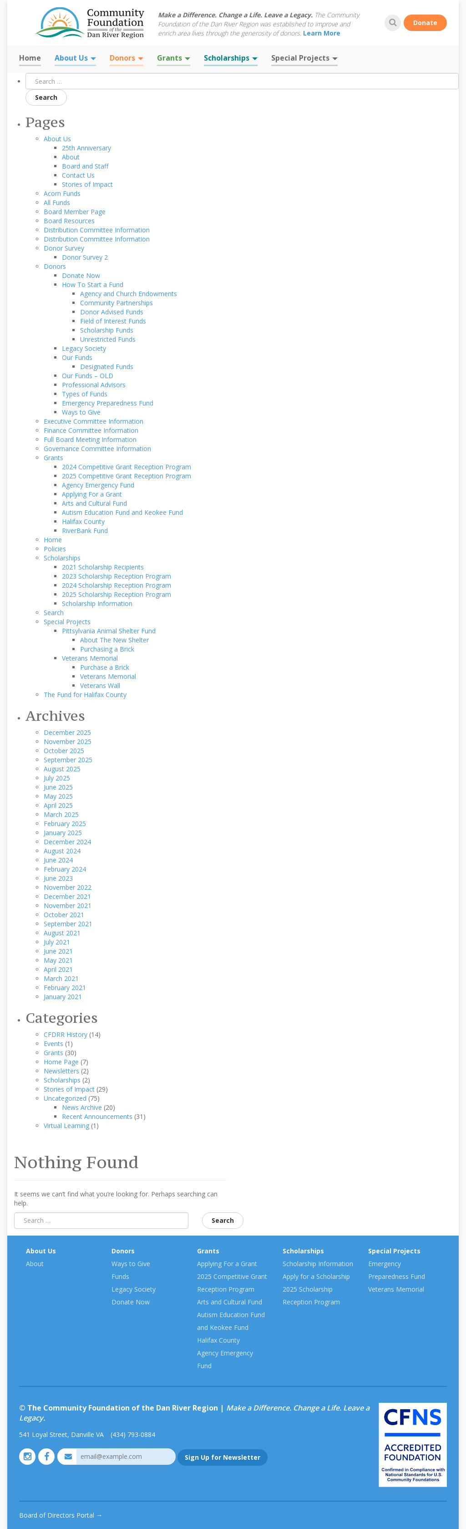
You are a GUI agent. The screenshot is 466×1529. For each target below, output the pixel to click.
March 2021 (61, 978)
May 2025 (58, 796)
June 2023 (58, 878)
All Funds (57, 202)
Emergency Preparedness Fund (107, 403)
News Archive (82, 1107)
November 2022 (67, 887)
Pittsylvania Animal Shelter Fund (109, 630)
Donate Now (81, 275)
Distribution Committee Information (97, 230)
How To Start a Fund (92, 284)
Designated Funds (106, 366)
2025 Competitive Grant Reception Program (126, 476)
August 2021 (62, 933)
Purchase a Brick (104, 667)
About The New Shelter (114, 640)
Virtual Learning (66, 1125)
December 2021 (67, 896)
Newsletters (61, 1071)
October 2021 (64, 914)
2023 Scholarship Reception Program (116, 576)
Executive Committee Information (93, 421)
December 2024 (67, 841)
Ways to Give (81, 412)
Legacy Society (84, 348)
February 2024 (65, 869)
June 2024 (58, 860)
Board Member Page (75, 211)
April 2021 (58, 969)
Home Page (61, 1061)
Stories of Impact (87, 184)
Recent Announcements (97, 1116)
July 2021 (57, 942)
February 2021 (65, 987)
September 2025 (68, 759)
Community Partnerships (116, 302)
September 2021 (68, 923)
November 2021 (67, 905)
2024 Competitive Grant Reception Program (126, 466)
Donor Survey (64, 248)
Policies (55, 548)
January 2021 (63, 996)
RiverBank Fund (85, 530)
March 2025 (61, 814)
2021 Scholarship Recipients (103, 567)
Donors (126, 58)
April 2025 (58, 805)
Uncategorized (65, 1098)
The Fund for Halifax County (85, 694)
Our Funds (77, 357)
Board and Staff (85, 166)
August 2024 (62, 851)
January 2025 (63, 832)
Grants (173, 58)
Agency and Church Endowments (128, 293)
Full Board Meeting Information (90, 439)
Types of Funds (84, 394)
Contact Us (78, 175)
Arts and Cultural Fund (94, 503)
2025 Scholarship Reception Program (116, 594)
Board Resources (69, 220)
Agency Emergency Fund (98, 485)
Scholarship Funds (106, 330)
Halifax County (83, 521)
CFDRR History (65, 1034)
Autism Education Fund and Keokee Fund (122, 512)
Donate (425, 22)
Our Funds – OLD (87, 375)
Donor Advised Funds (111, 312)
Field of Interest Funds (113, 321)
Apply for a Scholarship (316, 1276)
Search (46, 97)
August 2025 (62, 768)
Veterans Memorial (90, 658)
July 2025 (57, 778)
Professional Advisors (94, 384)
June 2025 (58, 787)
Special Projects (304, 58)
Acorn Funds (62, 193)
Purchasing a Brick (107, 649)
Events (53, 1043)
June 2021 (58, 951)
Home (30, 58)
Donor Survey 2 (85, 257)
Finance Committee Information (91, 430)
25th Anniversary (86, 148)
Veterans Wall (100, 685)
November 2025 (67, 741)
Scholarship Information (97, 603)
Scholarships (231, 58)
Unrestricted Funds (108, 339)
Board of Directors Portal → (60, 1515)
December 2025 (67, 732)
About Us (75, 58)
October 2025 (64, 750)
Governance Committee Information (97, 448)
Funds (120, 1276)
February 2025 (65, 823)
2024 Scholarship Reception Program (116, 585)
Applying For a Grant (92, 494)
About (71, 157)
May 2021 (58, 960)
